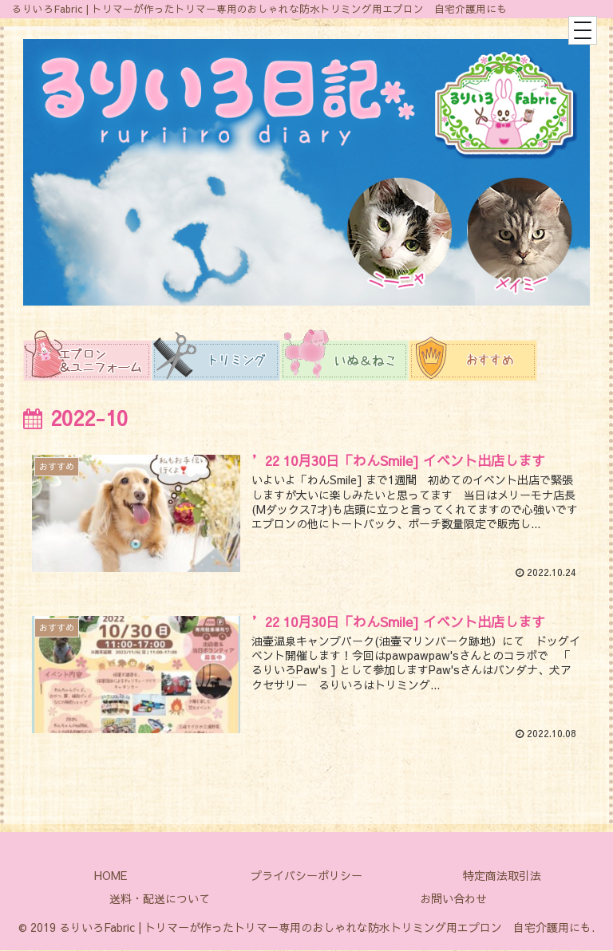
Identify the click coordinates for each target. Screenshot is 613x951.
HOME (110, 876)
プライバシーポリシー (306, 876)
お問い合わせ (453, 899)
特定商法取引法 (502, 876)
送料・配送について (159, 899)
